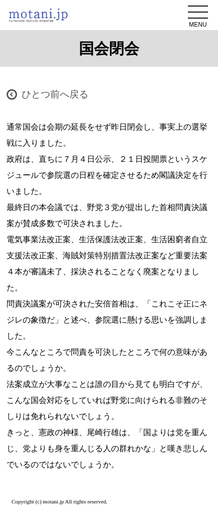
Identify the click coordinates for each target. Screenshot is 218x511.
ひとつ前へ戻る (55, 94)
